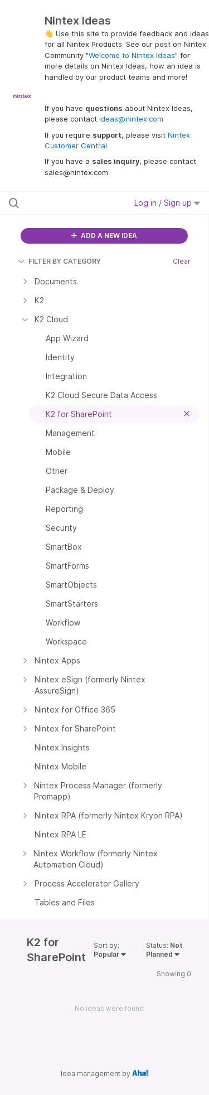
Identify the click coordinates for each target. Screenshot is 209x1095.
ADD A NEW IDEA (104, 235)
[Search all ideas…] (66, 203)
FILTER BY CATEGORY (59, 261)
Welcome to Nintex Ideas (132, 55)
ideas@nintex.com (131, 118)
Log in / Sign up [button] (167, 202)
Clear (182, 261)
